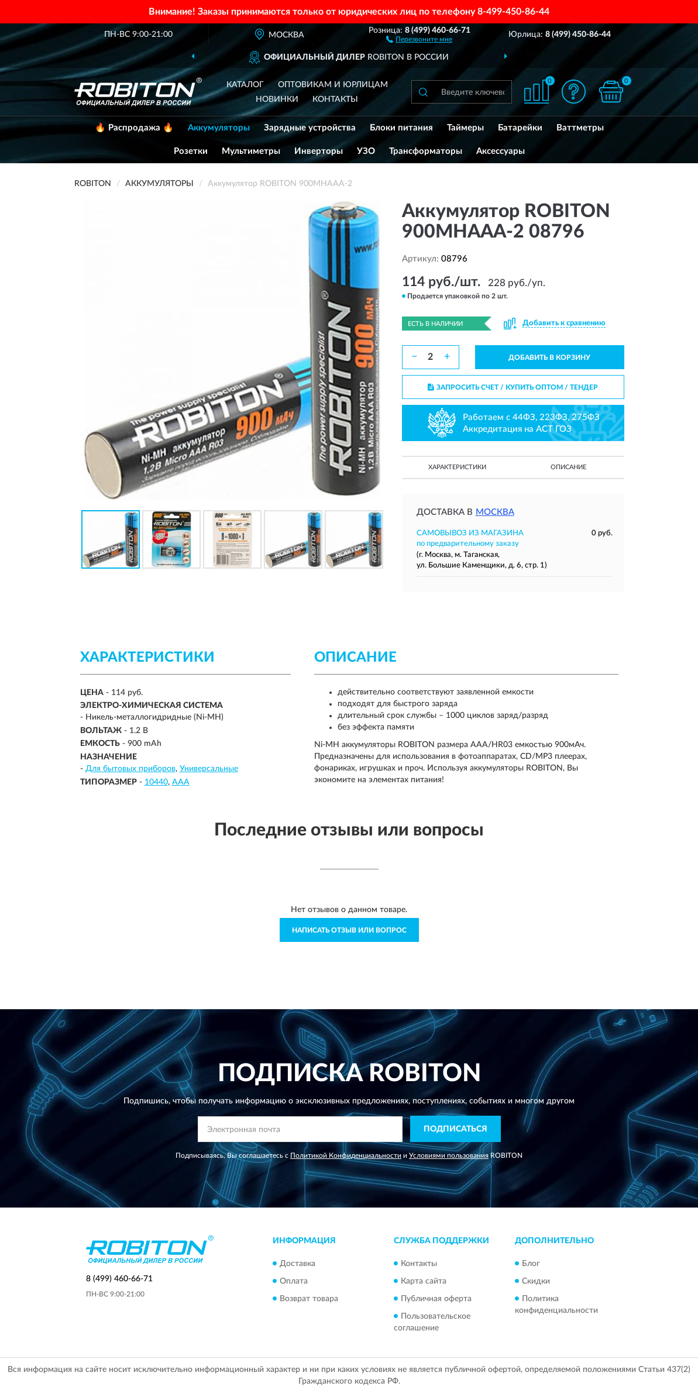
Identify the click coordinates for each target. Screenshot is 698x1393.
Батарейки (520, 127)
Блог (531, 1264)
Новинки (277, 99)
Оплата (294, 1281)
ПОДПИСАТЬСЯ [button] (455, 1129)
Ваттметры (580, 127)
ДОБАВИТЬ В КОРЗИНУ (549, 357)
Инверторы (318, 151)
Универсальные (209, 769)
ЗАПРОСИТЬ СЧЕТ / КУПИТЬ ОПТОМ (513, 387)
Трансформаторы (425, 151)
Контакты (335, 99)
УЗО (366, 151)
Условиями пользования (449, 1155)
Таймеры (465, 127)
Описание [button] (568, 467)
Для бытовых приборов (130, 769)
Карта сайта (423, 1281)
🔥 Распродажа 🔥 (134, 127)
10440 (156, 782)
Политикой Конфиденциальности (345, 1155)
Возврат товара (309, 1299)
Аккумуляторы (219, 127)
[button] (419, 38)
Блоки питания (401, 127)
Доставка (297, 1264)
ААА (181, 782)
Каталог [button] (245, 85)
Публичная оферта (436, 1299)
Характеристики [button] (457, 467)
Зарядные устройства (310, 127)
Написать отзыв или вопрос (349, 930)
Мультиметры (251, 151)
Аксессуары (500, 151)
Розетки (191, 151)
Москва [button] (495, 512)
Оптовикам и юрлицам (333, 85)
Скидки (536, 1281)
